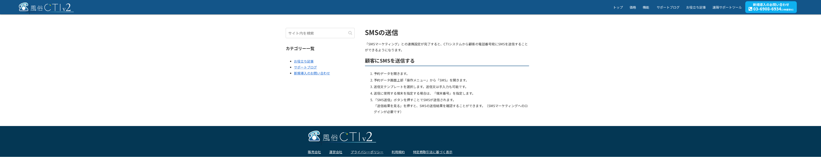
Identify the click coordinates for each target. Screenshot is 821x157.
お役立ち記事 (696, 7)
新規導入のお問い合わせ (771, 6)
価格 (633, 7)
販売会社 (314, 151)
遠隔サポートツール (727, 7)
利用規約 (398, 151)
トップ (618, 7)
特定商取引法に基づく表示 (432, 151)
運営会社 (335, 151)
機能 (646, 7)
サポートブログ (668, 7)
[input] (320, 33)
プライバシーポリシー (367, 151)
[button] (351, 33)
